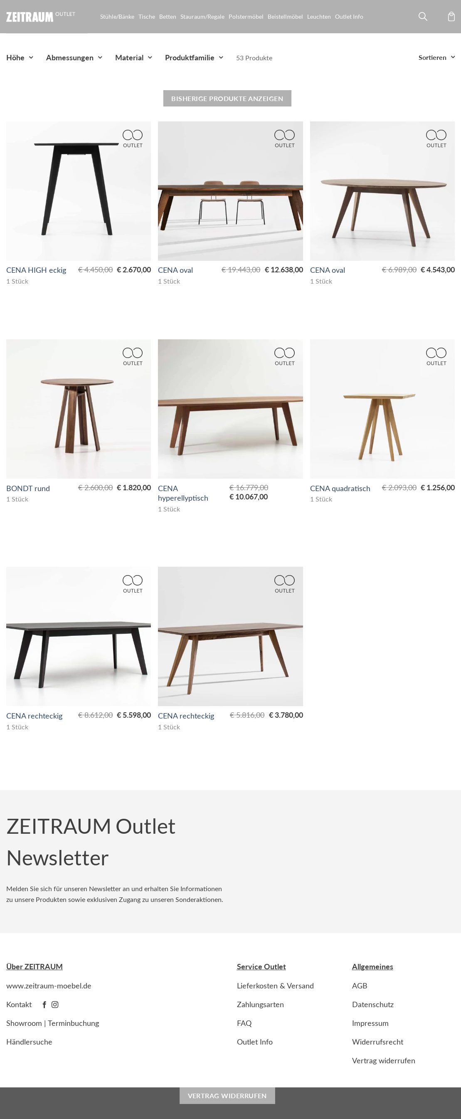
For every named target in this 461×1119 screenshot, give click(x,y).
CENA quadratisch (340, 488)
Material (129, 57)
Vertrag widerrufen (227, 1095)
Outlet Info (349, 16)
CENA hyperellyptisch (183, 493)
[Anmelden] (437, 18)
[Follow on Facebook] (44, 1005)
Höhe (15, 57)
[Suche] (422, 18)
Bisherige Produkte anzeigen (227, 98)
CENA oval (175, 270)
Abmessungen (70, 57)
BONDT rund (28, 488)
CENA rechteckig (34, 716)
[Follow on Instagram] (55, 1005)
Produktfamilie (189, 57)
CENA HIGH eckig (36, 270)
